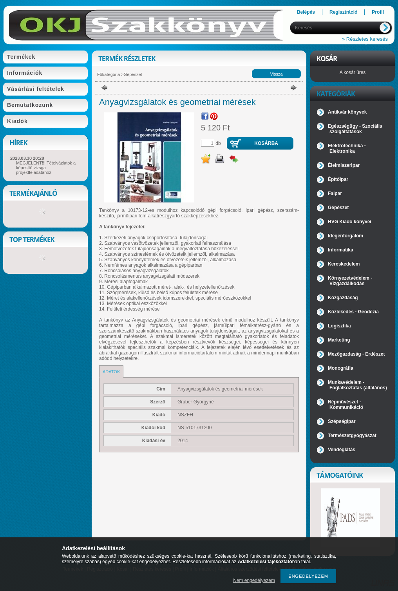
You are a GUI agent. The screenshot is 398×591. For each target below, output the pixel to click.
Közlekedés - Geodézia (353, 311)
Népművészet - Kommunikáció (345, 404)
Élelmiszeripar (344, 165)
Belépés (306, 12)
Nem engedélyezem (254, 580)
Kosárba (266, 143)
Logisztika (339, 326)
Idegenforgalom (345, 236)
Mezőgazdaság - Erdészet (356, 354)
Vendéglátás (341, 449)
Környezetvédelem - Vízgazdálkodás (350, 280)
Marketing (339, 340)
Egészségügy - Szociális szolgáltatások (355, 128)
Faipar (335, 193)
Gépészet (133, 74)
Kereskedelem (344, 264)
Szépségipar (342, 421)
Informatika (340, 250)
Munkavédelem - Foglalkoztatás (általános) (357, 385)
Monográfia (340, 368)
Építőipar (338, 179)
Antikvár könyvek (347, 112)
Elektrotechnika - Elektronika (347, 148)
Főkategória (108, 74)
